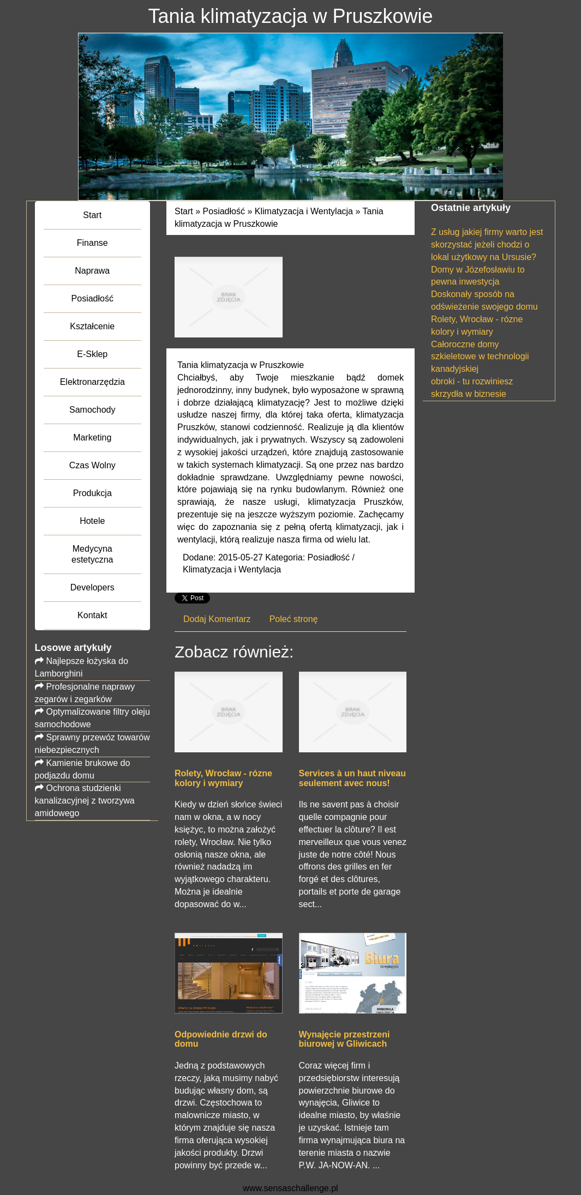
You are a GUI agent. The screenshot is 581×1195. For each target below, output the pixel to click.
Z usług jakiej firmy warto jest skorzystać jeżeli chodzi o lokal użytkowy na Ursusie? (487, 244)
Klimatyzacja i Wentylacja (304, 211)
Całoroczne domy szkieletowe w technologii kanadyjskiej (480, 357)
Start (184, 211)
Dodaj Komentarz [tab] (217, 619)
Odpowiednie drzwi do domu (221, 1039)
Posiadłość (224, 211)
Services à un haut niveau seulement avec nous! (352, 778)
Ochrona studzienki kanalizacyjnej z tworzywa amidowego (85, 800)
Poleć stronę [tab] (293, 619)
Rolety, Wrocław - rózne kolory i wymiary (223, 778)
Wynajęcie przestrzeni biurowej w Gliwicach (344, 1039)
